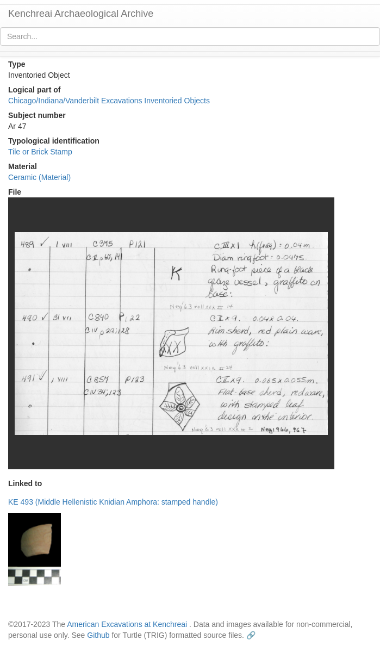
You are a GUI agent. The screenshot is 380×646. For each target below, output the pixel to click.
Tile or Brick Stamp (40, 151)
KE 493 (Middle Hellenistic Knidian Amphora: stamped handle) (113, 502)
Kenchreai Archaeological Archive (80, 13)
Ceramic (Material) (39, 177)
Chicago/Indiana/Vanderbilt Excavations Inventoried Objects (109, 100)
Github (98, 635)
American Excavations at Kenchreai (127, 624)
